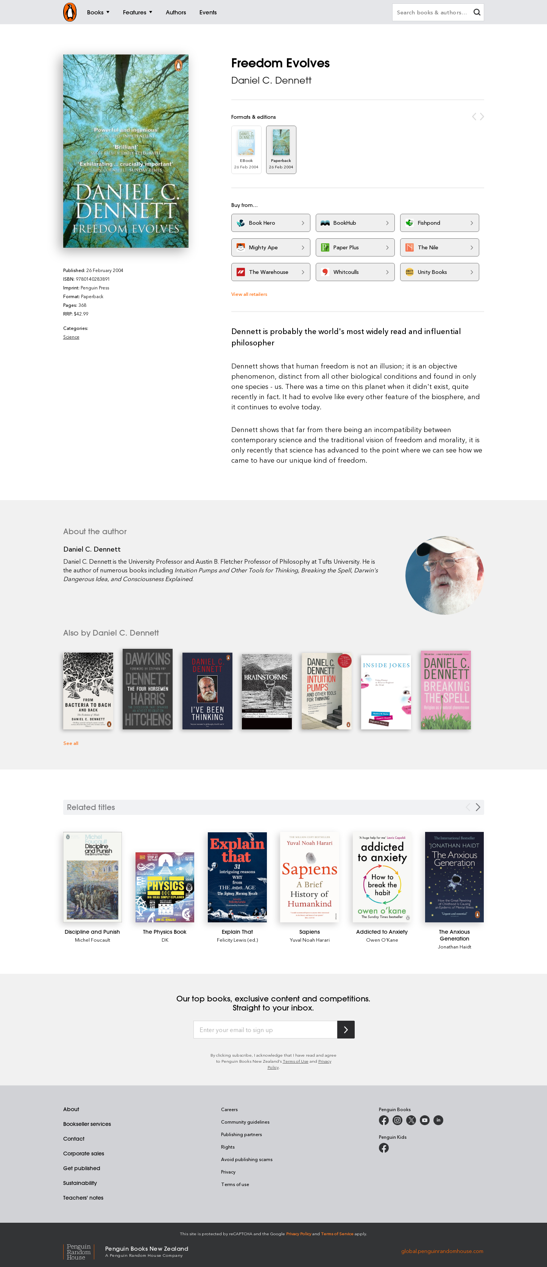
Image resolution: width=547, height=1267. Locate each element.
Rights (228, 1146)
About (71, 1109)
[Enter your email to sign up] (265, 1030)
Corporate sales (83, 1153)
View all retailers (249, 293)
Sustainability (80, 1183)
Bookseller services (87, 1124)
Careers (229, 1109)
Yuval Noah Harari (310, 939)
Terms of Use (296, 1061)
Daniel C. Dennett (271, 80)
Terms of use (235, 1184)
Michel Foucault (92, 939)
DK (165, 939)
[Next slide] (478, 807)
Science (71, 336)
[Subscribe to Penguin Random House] (346, 1029)
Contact (73, 1138)
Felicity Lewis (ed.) (237, 939)
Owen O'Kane (382, 939)
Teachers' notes (83, 1197)
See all (70, 742)
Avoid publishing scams (247, 1159)
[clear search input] (477, 13)
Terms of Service (337, 1233)
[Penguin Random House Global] (84, 1251)
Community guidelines (245, 1121)
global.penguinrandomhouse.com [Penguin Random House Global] (442, 1251)
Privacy (228, 1171)
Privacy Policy (298, 1233)
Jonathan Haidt (454, 946)
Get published (81, 1168)
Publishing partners (241, 1134)
